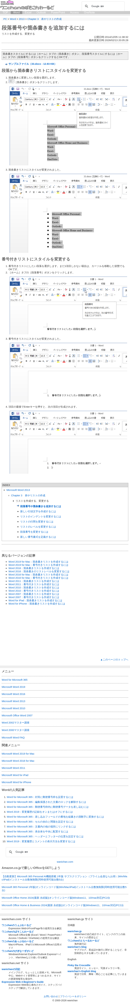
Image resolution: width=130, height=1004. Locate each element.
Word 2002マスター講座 (15, 722)
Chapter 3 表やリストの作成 (28, 495)
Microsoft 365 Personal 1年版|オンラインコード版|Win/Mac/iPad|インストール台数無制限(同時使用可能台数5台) (64, 889)
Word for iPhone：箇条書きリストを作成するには (37, 603)
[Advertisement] (65, 632)
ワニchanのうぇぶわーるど (16, 925)
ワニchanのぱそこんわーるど (18, 931)
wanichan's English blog (82, 971)
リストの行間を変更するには (36, 521)
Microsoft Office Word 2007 (17, 715)
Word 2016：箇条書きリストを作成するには (34, 568)
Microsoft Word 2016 (13, 694)
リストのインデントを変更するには (40, 516)
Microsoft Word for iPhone (16, 782)
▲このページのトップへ (114, 659)
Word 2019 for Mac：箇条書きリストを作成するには (38, 561)
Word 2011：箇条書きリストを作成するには (34, 581)
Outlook (41, 12)
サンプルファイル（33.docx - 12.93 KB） (33, 63)
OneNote (89, 12)
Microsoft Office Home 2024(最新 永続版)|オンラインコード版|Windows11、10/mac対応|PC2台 (56, 897)
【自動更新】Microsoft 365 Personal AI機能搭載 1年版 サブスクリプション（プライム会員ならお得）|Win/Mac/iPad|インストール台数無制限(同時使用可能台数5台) (64, 878)
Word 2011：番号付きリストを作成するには (34, 584)
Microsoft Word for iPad (15, 775)
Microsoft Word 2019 (13, 686)
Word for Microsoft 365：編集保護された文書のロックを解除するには (46, 801)
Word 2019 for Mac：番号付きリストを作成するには (38, 564)
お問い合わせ (51, 996)
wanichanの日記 (11, 969)
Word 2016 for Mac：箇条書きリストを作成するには (38, 574)
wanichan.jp (75, 931)
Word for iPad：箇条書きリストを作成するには (35, 600)
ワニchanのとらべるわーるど (84, 940)
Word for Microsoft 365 (14, 679)
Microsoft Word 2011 (13, 767)
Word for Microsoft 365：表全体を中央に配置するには (37, 831)
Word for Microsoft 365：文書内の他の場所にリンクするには (41, 826)
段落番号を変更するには (34, 531)
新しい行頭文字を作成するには (38, 511)
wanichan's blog (77, 947)
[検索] (102, 6)
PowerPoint (58, 12)
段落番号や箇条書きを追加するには (43, 28)
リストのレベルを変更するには (38, 526)
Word (16, 12)
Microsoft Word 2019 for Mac (18, 753)
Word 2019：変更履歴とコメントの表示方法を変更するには (41, 841)
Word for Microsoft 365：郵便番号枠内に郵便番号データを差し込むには (48, 806)
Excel (28, 12)
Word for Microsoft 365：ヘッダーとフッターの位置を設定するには (45, 836)
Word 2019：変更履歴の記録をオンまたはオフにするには (40, 811)
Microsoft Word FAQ (13, 737)
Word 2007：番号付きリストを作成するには (34, 597)
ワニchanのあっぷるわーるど (18, 941)
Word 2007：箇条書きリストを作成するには (34, 593)
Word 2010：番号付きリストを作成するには (34, 590)
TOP (5, 12)
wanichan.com (65, 861)
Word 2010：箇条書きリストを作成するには (34, 587)
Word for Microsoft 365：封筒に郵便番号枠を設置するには (40, 797)
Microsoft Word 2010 (13, 708)
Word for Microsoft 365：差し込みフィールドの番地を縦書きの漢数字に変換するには (55, 816)
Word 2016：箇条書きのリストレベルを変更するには (39, 571)
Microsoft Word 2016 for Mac (18, 760)
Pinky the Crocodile (79, 965)
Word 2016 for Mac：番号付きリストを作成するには (38, 577)
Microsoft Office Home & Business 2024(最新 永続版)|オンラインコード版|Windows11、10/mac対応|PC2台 (63, 905)
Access (74, 12)
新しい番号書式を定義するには (38, 536)
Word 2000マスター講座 (15, 730)
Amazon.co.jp (11, 868)
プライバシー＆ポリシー (73, 996)
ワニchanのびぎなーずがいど (18, 951)
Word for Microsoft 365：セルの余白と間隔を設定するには (40, 821)
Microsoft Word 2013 (18, 489)
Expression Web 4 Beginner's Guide (23, 982)
